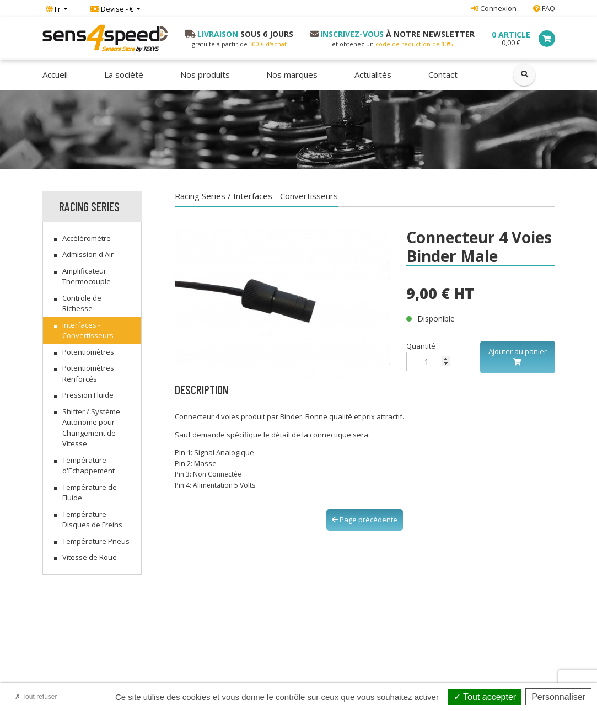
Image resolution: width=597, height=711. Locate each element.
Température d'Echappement (88, 465)
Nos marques (292, 74)
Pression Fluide (88, 395)
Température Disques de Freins (92, 519)
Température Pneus (96, 541)
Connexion (494, 8)
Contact (443, 74)
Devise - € (112, 9)
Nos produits (205, 74)
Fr (54, 9)
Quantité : (428, 356)
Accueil (55, 74)
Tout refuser (36, 697)
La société (123, 74)
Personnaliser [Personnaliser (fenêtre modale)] (558, 697)
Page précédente (364, 520)
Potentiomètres (88, 352)
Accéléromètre (86, 238)
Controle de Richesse (81, 303)
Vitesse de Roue (89, 557)
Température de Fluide (89, 492)
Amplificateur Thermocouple (86, 276)
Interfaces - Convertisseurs (88, 330)
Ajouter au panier (517, 356)
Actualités (372, 74)
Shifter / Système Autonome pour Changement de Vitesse (91, 428)
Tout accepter (485, 697)
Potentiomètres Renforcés (88, 373)
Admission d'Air (88, 254)
